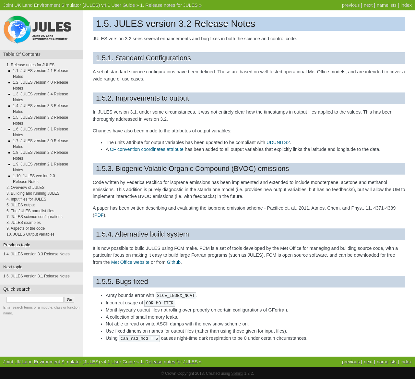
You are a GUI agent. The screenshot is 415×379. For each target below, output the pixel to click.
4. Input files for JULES (26, 199)
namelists (387, 5)
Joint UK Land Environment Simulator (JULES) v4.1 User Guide (69, 5)
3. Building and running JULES (32, 193)
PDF (99, 215)
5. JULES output (20, 205)
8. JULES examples (23, 222)
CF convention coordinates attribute (147, 149)
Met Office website (130, 262)
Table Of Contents (22, 54)
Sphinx (237, 372)
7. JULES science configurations (34, 216)
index (406, 5)
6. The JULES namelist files (30, 211)
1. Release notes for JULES (169, 5)
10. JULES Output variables (30, 234)
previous (351, 5)
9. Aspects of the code (25, 228)
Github (173, 262)
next (368, 5)
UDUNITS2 (278, 142)
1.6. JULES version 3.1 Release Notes (36, 276)
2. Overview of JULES (25, 187)
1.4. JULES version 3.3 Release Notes (36, 254)
